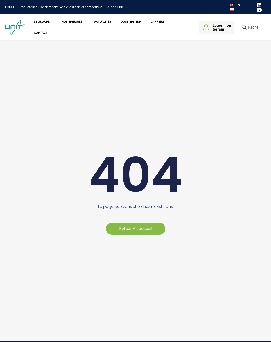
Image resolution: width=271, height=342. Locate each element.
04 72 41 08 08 (117, 7)
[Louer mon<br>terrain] (206, 27)
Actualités (102, 21)
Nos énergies (73, 21)
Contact (40, 32)
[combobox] (252, 27)
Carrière (157, 21)
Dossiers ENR (131, 21)
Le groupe (43, 21)
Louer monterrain (222, 27)
